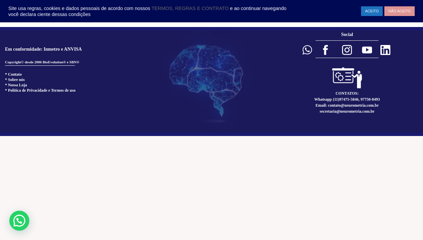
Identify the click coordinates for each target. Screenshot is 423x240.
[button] (307, 50)
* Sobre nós (15, 80)
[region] (211, 81)
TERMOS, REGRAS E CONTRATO (191, 8)
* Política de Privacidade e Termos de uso (40, 90)
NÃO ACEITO (399, 11)
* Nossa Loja (16, 85)
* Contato (13, 74)
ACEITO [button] (372, 11)
